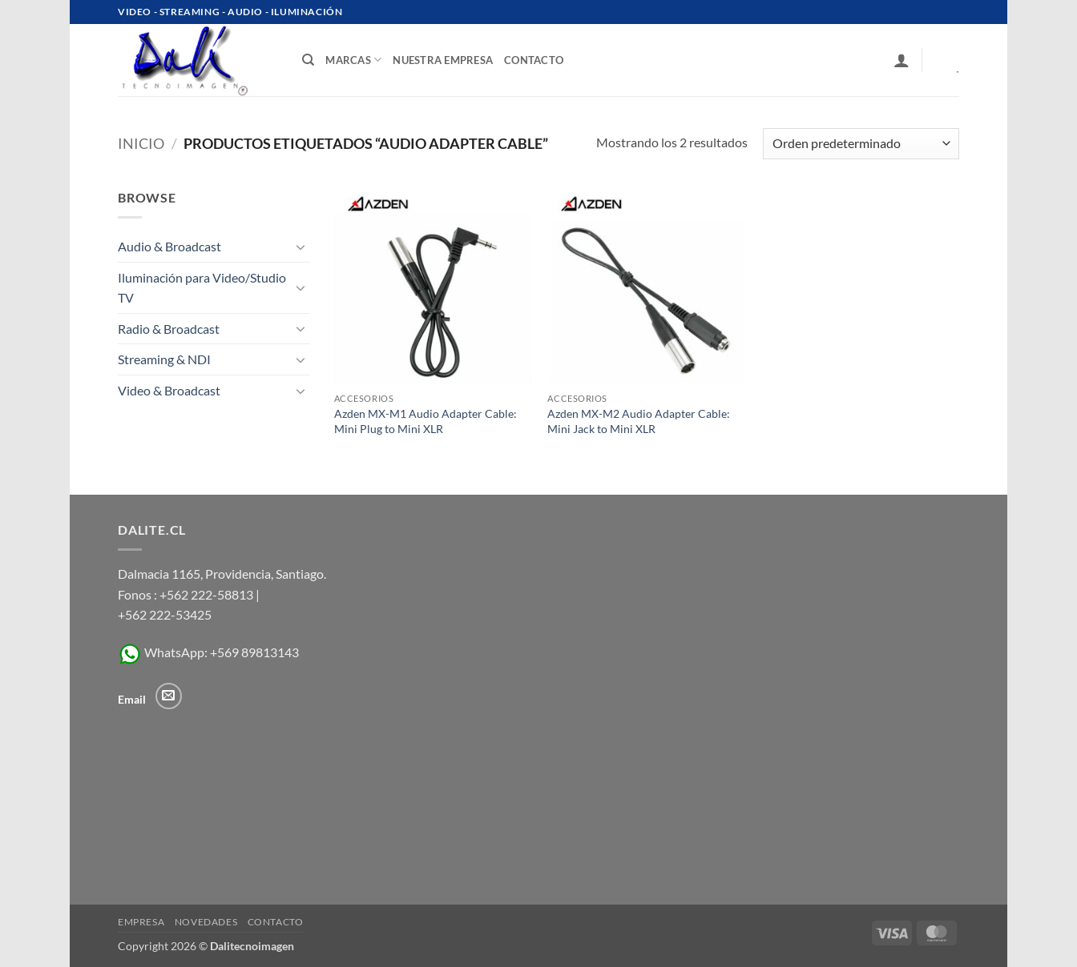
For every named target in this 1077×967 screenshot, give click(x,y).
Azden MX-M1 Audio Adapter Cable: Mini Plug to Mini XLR (425, 421)
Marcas (353, 59)
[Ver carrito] (946, 60)
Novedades (206, 922)
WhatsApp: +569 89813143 (208, 652)
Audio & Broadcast (169, 246)
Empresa (141, 922)
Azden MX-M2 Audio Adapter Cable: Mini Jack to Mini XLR (638, 421)
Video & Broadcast (169, 390)
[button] (901, 60)
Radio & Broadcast (169, 328)
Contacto (276, 922)
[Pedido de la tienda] (861, 143)
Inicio (141, 143)
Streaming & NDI (164, 359)
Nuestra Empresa (443, 60)
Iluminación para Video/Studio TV (202, 288)
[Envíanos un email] (168, 696)
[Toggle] (300, 246)
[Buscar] (308, 60)
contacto (533, 60)
